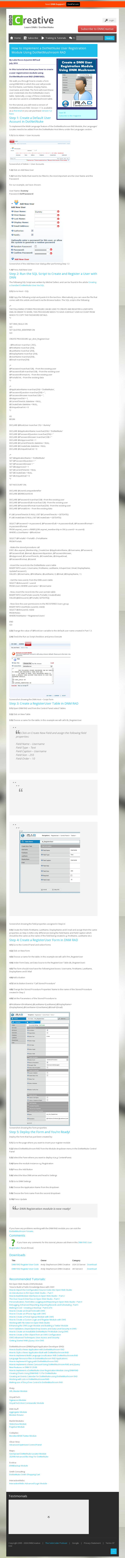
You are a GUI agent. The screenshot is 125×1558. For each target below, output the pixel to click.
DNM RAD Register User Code (25, 1264)
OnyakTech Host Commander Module (26, 1403)
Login (111, 20)
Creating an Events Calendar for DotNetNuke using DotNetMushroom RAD (43, 1376)
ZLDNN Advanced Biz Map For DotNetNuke (28, 1456)
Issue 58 (62, 112)
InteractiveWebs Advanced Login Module (28, 1483)
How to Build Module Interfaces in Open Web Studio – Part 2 (36, 1295)
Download (92, 1264)
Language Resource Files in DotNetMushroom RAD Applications (38, 1358)
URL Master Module (18, 1391)
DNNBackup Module (18, 1465)
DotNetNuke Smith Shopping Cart (24, 1474)
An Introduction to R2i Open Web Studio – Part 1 (31, 1293)
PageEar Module (17, 1426)
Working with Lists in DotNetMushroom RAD (29, 1379)
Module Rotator (16, 1415)
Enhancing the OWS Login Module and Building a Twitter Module (38, 1325)
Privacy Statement (92, 1543)
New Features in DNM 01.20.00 (23, 1367)
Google (75, 1543)
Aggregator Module (18, 1412)
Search (109, 38)
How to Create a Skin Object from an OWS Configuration (35, 1334)
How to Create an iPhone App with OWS (27, 1313)
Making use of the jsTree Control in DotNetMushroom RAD (36, 1382)
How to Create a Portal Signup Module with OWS (31, 1316)
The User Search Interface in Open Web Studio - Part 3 (34, 1298)
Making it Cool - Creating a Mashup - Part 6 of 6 (30, 1307)
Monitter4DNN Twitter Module (23, 1435)
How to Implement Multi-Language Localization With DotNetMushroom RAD (43, 1355)
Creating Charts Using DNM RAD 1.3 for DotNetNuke (33, 1373)
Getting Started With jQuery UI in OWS (26, 1340)
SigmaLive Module (17, 1400)
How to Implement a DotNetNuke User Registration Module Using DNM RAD (43, 1370)
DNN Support (57, 4)
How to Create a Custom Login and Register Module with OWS (37, 1319)
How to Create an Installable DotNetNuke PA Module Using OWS (38, 1331)
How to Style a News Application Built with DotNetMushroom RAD (39, 1352)
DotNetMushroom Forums (21, 1231)
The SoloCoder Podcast (56, 1543)
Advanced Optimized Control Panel (25, 1444)
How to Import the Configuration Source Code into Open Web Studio (40, 1289)
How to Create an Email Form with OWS (27, 1310)
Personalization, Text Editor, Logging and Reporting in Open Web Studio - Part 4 (45, 1301)
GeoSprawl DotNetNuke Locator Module (27, 1453)
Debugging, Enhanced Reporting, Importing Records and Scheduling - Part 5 (43, 1304)
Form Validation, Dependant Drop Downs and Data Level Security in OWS (43, 1328)
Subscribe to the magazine (70, 116)
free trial (18, 110)
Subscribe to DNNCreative (97, 29)
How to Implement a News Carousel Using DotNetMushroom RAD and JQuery (44, 1364)
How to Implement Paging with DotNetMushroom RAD (33, 1361)
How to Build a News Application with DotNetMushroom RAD (36, 1349)
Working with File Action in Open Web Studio (29, 1322)
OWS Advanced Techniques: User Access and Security (34, 1337)
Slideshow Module (17, 1424)
